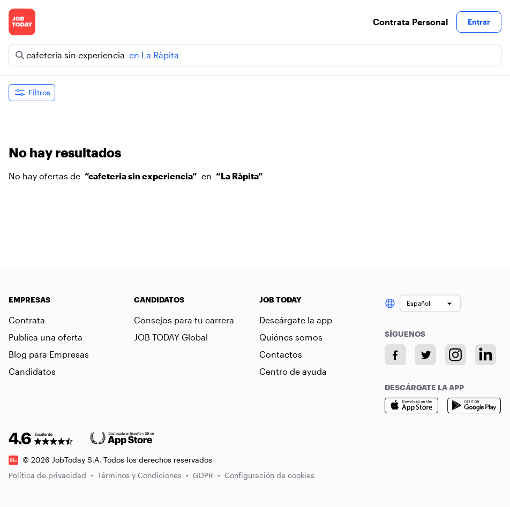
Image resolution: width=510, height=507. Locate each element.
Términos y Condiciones (143, 475)
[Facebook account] (395, 354)
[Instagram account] (455, 354)
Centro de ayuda (293, 371)
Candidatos (32, 371)
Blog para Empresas (49, 354)
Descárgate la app (295, 320)
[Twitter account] (425, 354)
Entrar (479, 21)
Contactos (280, 354)
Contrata (27, 320)
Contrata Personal (410, 22)
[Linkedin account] (485, 354)
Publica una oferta (45, 337)
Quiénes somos (290, 337)
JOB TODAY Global (171, 337)
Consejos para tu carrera (184, 320)
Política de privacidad (51, 475)
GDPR (206, 475)
